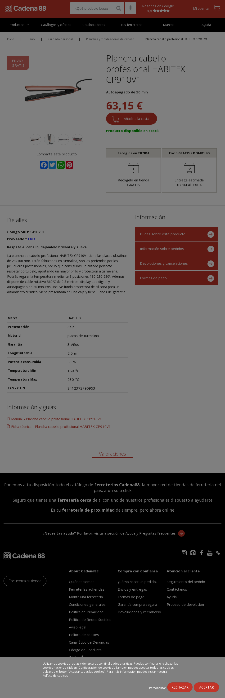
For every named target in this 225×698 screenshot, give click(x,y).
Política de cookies (55, 676)
